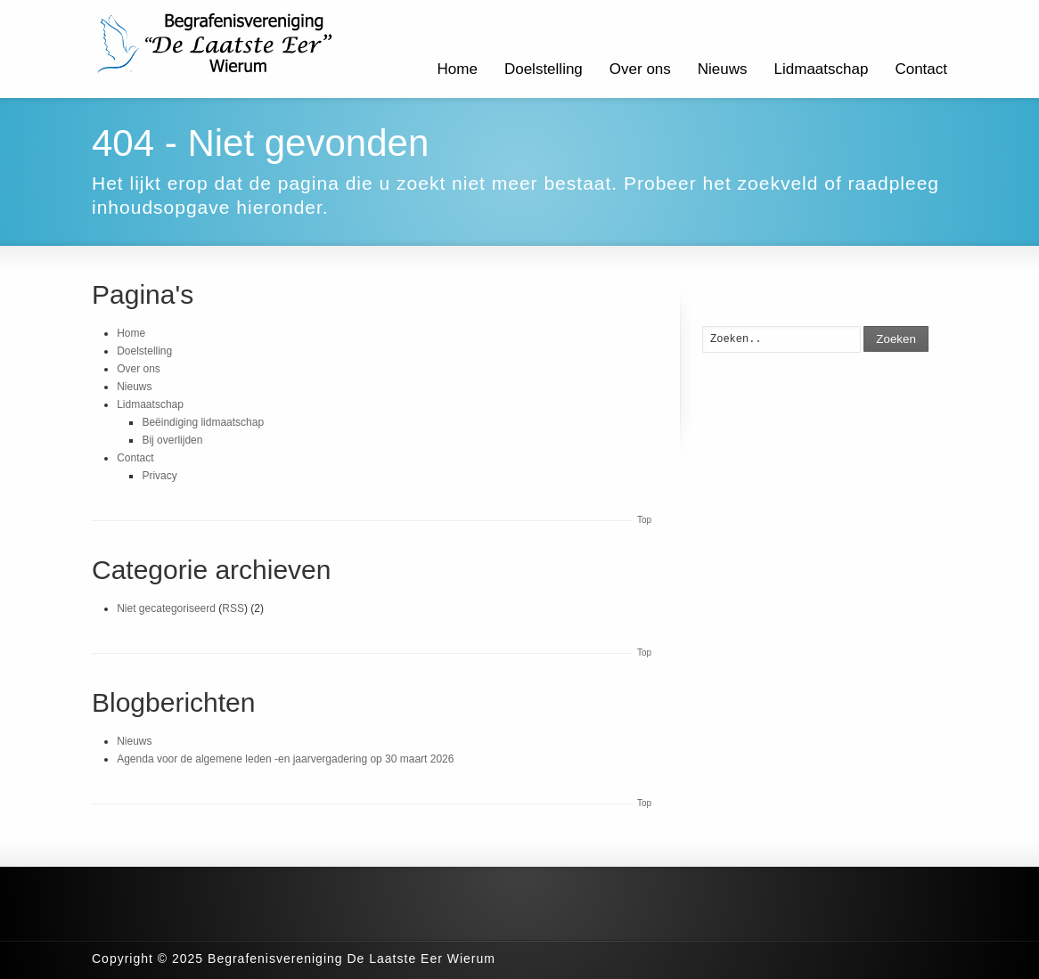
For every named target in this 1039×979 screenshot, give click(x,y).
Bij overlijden (172, 440)
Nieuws (723, 69)
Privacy (159, 475)
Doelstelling (543, 69)
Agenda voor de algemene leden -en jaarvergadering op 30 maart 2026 (285, 759)
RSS (233, 608)
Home (458, 69)
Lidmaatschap (821, 69)
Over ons (640, 69)
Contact (921, 69)
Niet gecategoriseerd (166, 608)
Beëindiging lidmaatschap (203, 422)
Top (644, 520)
